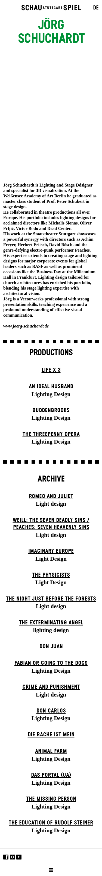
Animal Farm (51, 751)
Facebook (5, 856)
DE (96, 8)
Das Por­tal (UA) (51, 775)
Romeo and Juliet (51, 496)
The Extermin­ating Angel (51, 623)
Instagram (12, 856)
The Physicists (51, 575)
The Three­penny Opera (51, 434)
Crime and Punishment (51, 687)
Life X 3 (51, 370)
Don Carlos (51, 711)
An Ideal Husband (51, 387)
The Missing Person (51, 799)
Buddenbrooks (51, 410)
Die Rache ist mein (51, 735)
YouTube (18, 856)
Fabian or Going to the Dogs (51, 663)
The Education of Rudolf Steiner (51, 823)
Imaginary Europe (51, 551)
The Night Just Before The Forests (51, 599)
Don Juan (51, 647)
